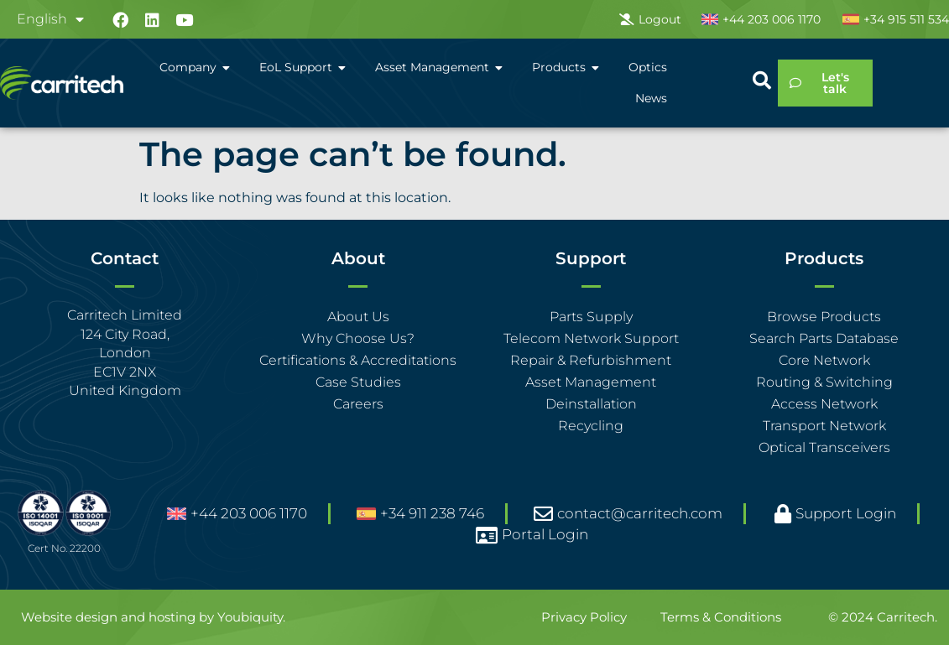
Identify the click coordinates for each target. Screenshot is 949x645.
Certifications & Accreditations (357, 360)
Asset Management (590, 382)
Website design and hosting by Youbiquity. (153, 617)
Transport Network (824, 426)
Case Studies (358, 382)
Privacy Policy (584, 617)
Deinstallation (591, 404)
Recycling (590, 426)
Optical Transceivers (824, 447)
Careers (358, 404)
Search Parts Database (824, 338)
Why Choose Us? (358, 338)
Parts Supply (591, 317)
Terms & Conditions (720, 617)
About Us (358, 317)
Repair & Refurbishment (590, 360)
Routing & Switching (824, 382)
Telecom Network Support (591, 338)
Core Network (824, 360)
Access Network (824, 404)
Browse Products (824, 317)
